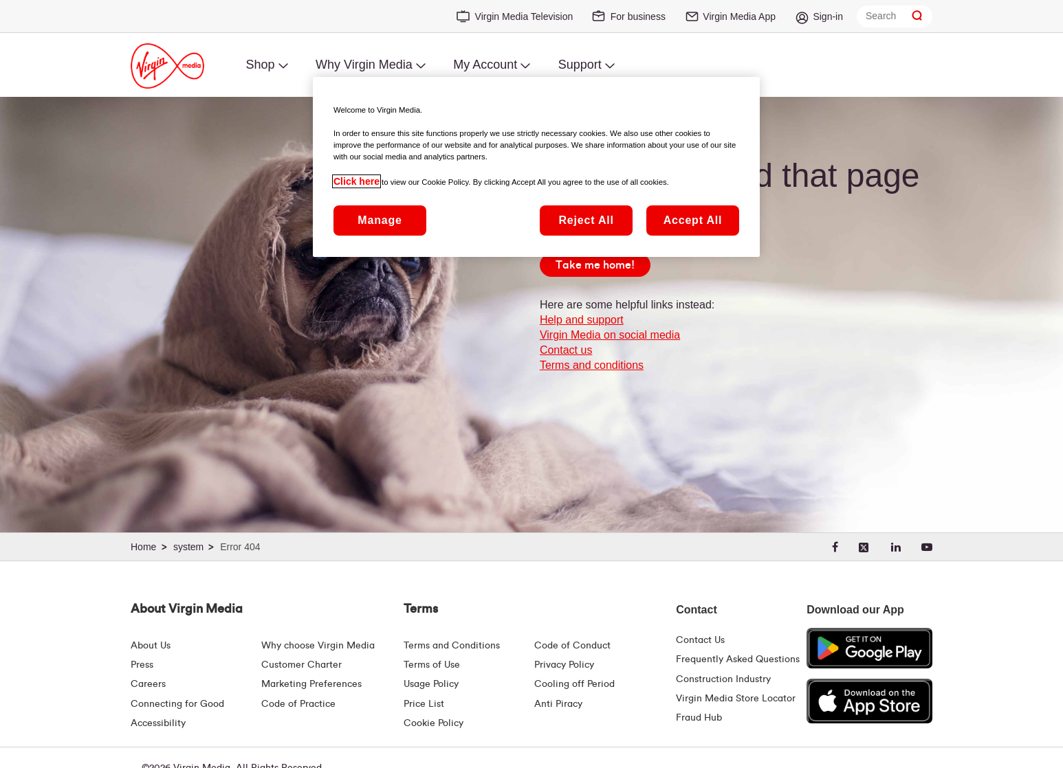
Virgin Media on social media (610, 335)
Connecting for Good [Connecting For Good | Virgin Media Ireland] (177, 704)
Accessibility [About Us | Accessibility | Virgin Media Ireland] (158, 723)
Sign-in (828, 16)
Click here (356, 181)
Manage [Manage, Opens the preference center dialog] (380, 220)
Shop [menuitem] (259, 64)
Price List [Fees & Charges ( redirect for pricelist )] (424, 704)
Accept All (693, 220)
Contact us (566, 350)
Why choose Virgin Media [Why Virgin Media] (318, 646)
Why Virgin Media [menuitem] (364, 64)
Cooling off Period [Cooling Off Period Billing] (574, 684)
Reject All (585, 220)
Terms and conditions (592, 365)
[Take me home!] (595, 265)
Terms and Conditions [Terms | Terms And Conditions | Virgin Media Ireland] (452, 646)
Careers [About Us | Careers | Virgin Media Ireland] (148, 684)
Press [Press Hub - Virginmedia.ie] (142, 665)
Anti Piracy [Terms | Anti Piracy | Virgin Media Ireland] (558, 704)
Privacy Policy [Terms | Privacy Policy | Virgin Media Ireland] (564, 665)
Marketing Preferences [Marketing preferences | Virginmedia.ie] (311, 684)
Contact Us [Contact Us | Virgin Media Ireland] (700, 640)
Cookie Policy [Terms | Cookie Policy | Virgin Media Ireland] (433, 723)
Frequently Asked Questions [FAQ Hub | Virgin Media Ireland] (738, 659)
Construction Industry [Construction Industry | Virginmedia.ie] (723, 679)
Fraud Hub (699, 718)
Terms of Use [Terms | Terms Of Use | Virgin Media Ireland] (432, 665)
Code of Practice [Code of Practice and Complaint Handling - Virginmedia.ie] (298, 704)
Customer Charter (301, 665)
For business (638, 16)
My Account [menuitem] (485, 64)
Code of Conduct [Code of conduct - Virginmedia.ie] (572, 646)
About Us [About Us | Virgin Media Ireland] (151, 646)
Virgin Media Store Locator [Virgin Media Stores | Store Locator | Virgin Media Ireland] (736, 698)
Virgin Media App (739, 16)
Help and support (582, 320)
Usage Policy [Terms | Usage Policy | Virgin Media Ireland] (431, 684)
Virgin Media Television (524, 16)
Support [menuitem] (580, 64)
